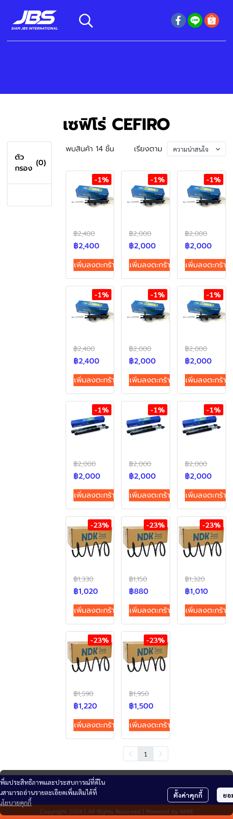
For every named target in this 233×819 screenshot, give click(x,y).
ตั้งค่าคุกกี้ (187, 795)
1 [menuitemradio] (145, 754)
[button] (120, 20)
